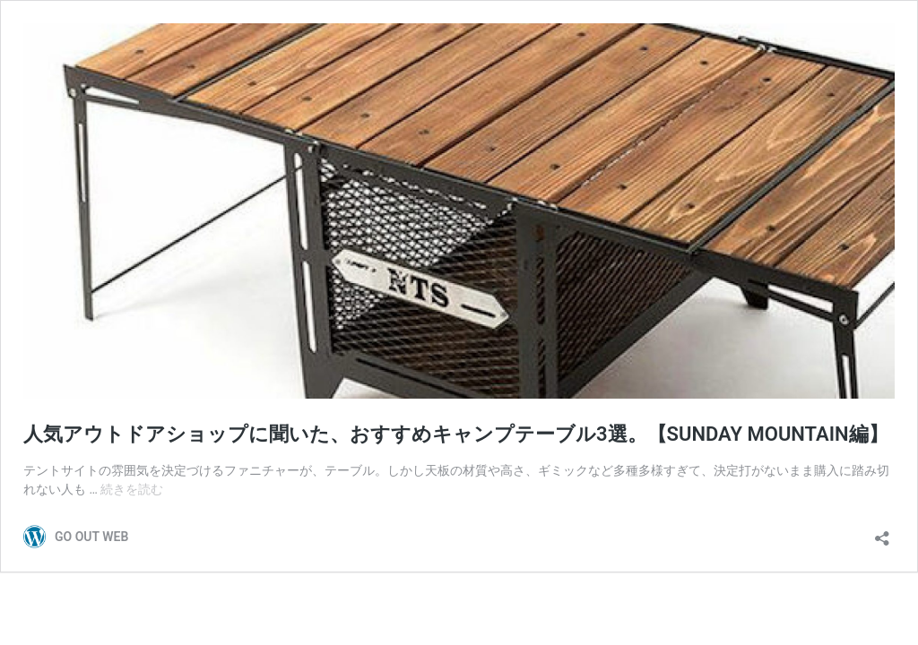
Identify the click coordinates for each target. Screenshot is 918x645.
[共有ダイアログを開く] (882, 532)
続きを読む (131, 489)
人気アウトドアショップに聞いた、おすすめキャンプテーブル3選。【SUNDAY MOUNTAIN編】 (455, 434)
